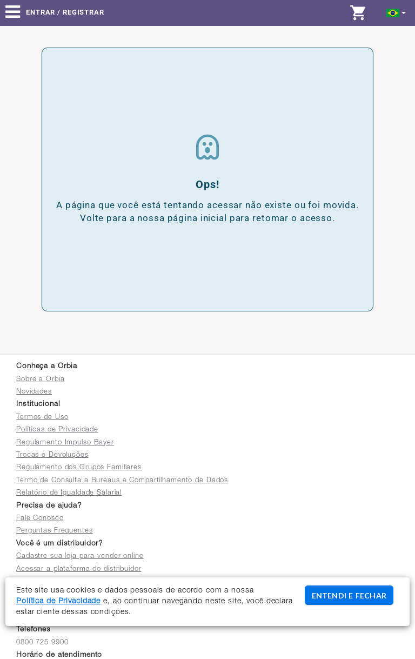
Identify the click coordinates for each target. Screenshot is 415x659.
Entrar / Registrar (65, 12)
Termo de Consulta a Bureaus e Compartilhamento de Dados (122, 480)
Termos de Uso (42, 417)
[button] (396, 12)
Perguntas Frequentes (54, 531)
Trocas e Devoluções (52, 455)
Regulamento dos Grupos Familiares (79, 467)
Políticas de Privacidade (57, 430)
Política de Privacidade (58, 601)
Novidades (34, 392)
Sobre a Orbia (40, 379)
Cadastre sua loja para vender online (80, 556)
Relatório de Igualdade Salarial (69, 493)
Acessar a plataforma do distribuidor (79, 569)
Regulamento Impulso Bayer (65, 443)
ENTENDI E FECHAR (349, 595)
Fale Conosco (40, 518)
